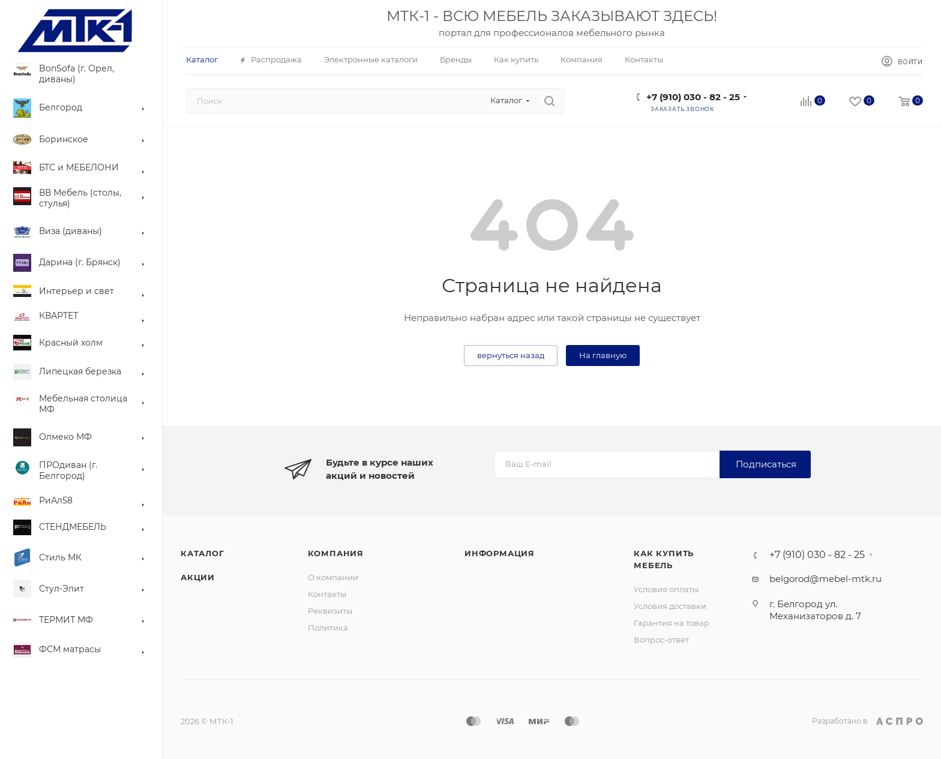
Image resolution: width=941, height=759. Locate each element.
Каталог (202, 553)
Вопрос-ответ (661, 639)
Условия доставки (670, 606)
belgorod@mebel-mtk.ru (825, 578)
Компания (336, 553)
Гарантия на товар (671, 623)
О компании (333, 577)
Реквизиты (330, 611)
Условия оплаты (666, 589)
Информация (499, 553)
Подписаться (766, 464)
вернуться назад (510, 355)
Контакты (327, 594)
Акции (198, 577)
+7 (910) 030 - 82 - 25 (693, 97)
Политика (328, 627)
